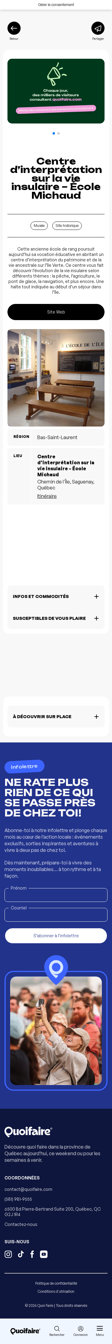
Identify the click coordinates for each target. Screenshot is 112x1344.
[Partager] (98, 31)
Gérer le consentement (56, 4)
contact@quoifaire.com (28, 1189)
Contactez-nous (20, 1224)
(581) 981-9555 (18, 1199)
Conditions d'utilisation (56, 1291)
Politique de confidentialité (56, 1283)
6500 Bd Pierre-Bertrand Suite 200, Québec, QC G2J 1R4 (52, 1211)
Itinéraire (47, 496)
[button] (54, 133)
